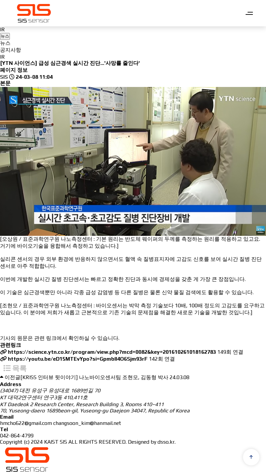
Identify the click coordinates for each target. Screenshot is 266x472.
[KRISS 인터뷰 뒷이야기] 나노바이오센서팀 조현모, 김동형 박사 (94, 376)
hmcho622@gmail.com (26, 421)
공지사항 (10, 50)
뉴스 (5, 43)
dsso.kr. (166, 440)
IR (2, 29)
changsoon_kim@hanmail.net (87, 421)
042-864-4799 (17, 434)
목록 (15, 366)
